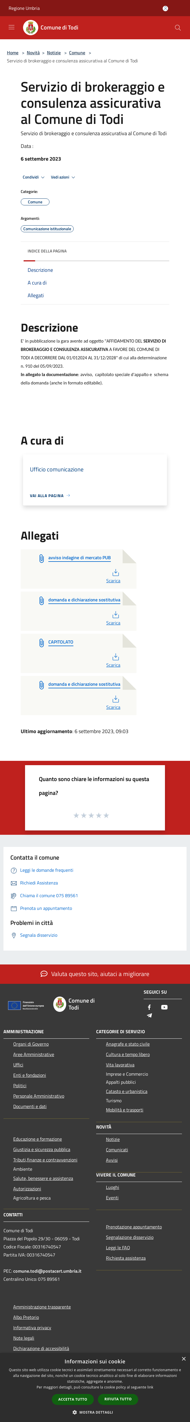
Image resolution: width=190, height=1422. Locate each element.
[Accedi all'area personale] (165, 8)
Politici (19, 1085)
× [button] (183, 1359)
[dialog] (95, 1387)
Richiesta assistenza (126, 1257)
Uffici (18, 1064)
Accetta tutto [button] (72, 1399)
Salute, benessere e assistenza (43, 1178)
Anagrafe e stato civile (128, 1043)
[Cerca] (177, 27)
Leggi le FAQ (118, 1247)
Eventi (112, 1197)
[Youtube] (164, 1007)
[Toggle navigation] (11, 27)
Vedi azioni (64, 177)
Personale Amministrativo (38, 1095)
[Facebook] (149, 1007)
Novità (33, 52)
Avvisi (112, 1160)
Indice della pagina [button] (47, 251)
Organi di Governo (31, 1043)
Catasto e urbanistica (126, 1091)
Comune (77, 52)
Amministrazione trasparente (42, 1306)
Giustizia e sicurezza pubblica (41, 1149)
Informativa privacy (32, 1327)
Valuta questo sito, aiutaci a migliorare (95, 973)
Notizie (54, 52)
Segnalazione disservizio (129, 1237)
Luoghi (112, 1187)
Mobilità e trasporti (124, 1109)
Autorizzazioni (27, 1188)
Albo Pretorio (26, 1317)
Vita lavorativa (120, 1064)
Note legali (23, 1337)
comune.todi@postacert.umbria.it (47, 1270)
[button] (95, 1412)
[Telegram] (149, 1016)
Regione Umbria (24, 8)
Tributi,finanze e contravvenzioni (45, 1159)
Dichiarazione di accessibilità (41, 1348)
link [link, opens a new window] (150, 1387)
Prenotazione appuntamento (134, 1226)
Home (12, 52)
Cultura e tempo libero (128, 1054)
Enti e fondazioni (29, 1075)
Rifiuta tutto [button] (118, 1399)
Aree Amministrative (33, 1054)
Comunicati (117, 1149)
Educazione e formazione (37, 1138)
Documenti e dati (30, 1106)
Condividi (34, 177)
